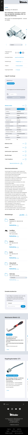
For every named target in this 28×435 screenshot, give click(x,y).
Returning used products (19, 433)
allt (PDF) (22, 215)
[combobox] (16, 303)
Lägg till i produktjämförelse (19, 57)
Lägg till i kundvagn (16, 97)
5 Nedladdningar (19, 61)
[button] (2, 2)
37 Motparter (18, 69)
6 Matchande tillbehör (19, 65)
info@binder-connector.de (14, 424)
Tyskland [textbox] (10, 303)
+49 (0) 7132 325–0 (14, 421)
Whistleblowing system (9, 433)
